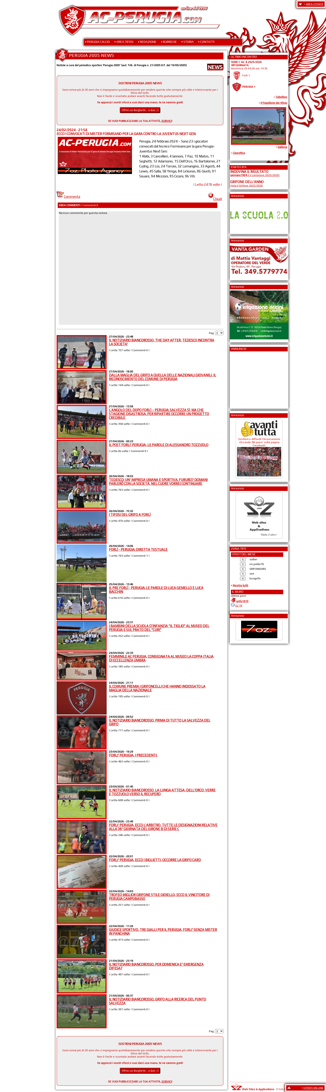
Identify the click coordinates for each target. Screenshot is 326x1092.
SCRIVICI (166, 121)
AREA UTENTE (315, 4)
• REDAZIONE (147, 41)
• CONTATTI (206, 41)
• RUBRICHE (169, 41)
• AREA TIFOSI (123, 41)
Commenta (68, 196)
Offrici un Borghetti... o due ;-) (140, 110)
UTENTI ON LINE (313, 1088)
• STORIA (187, 41)
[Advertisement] (243, 378)
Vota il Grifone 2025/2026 (246, 185)
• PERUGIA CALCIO (97, 41)
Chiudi (215, 199)
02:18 (238, 605)
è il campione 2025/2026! (255, 175)
